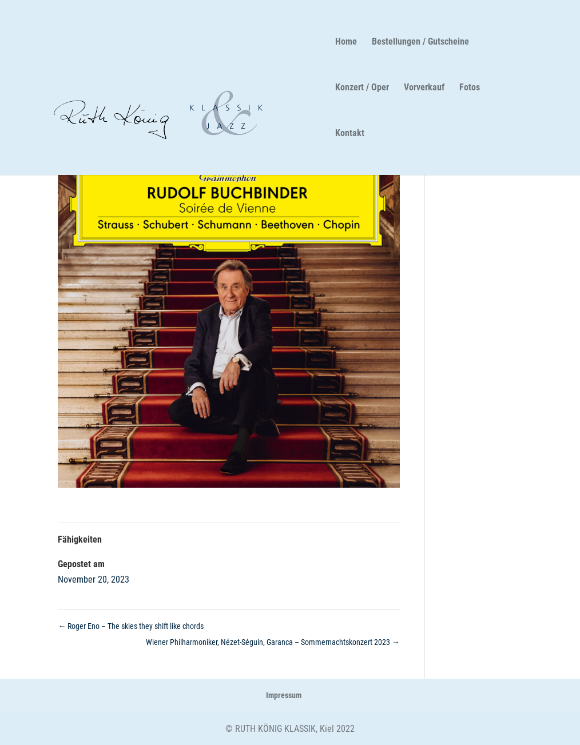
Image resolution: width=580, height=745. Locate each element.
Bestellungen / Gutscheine (419, 42)
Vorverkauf (423, 88)
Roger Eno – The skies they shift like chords (131, 626)
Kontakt (349, 133)
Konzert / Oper (361, 88)
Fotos (469, 88)
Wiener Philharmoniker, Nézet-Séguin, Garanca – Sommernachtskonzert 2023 (273, 642)
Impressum (283, 695)
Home (345, 42)
